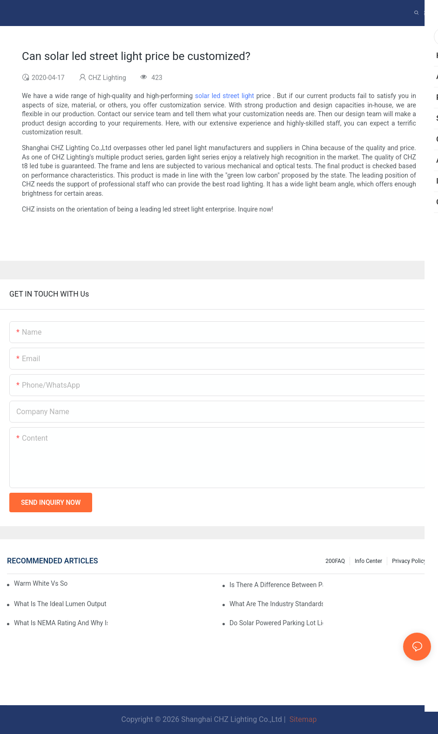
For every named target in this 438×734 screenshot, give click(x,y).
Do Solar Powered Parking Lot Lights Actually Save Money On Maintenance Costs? (276, 623)
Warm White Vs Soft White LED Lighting (40, 583)
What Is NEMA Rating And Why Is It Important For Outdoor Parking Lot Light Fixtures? (61, 623)
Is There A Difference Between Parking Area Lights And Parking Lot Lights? (276, 585)
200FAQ (335, 561)
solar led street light (224, 95)
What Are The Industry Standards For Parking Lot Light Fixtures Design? (276, 604)
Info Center (368, 561)
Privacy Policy (409, 561)
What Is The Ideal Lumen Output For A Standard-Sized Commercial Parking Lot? (61, 604)
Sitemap (302, 719)
